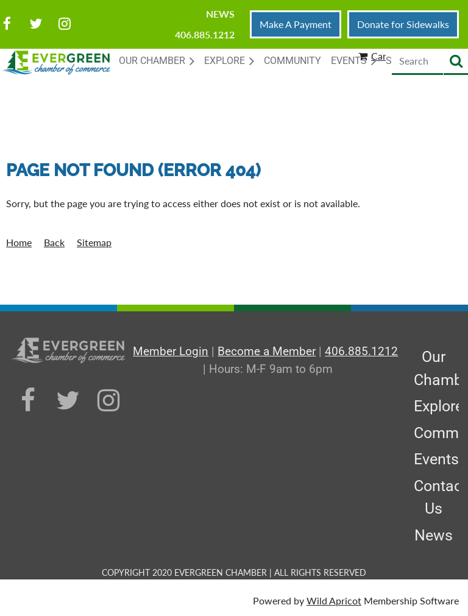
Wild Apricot (334, 600)
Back (54, 242)
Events (436, 459)
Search (456, 62)
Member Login (170, 351)
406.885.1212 (205, 34)
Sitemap (94, 242)
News (220, 13)
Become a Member (267, 351)
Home (19, 242)
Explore (438, 406)
